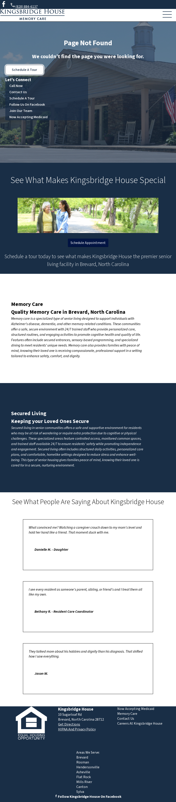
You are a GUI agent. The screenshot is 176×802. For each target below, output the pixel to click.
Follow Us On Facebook (27, 104)
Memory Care (27, 304)
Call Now (16, 85)
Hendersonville (87, 767)
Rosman (82, 762)
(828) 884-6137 (24, 6)
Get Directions (69, 724)
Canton (82, 786)
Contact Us (18, 92)
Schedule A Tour (24, 69)
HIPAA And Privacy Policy (77, 729)
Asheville (83, 772)
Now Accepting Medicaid (28, 117)
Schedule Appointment (88, 242)
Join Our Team (20, 110)
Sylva (80, 791)
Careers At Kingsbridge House (139, 723)
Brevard (82, 757)
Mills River (84, 781)
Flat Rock (83, 777)
